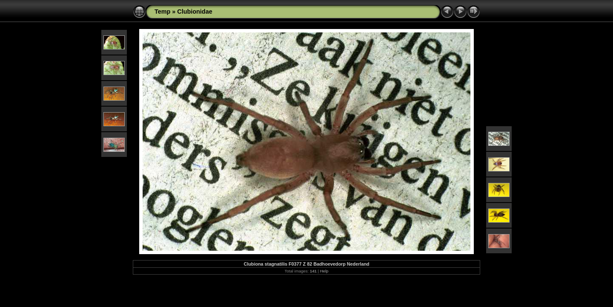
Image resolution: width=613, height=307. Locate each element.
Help (324, 271)
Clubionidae (194, 11)
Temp (162, 11)
